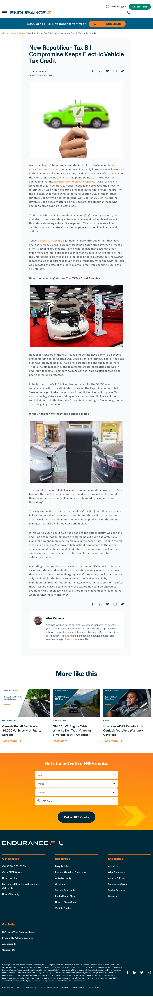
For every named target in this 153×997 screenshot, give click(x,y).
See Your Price (139, 6)
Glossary (60, 884)
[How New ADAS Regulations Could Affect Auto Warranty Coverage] (127, 703)
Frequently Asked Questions (71, 872)
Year (40, 774)
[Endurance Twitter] (141, 973)
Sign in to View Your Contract (18, 932)
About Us (113, 866)
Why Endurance (116, 872)
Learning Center (17, 33)
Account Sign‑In (115, 6)
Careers (112, 896)
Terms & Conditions (78, 988)
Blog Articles (62, 866)
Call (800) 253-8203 (14, 866)
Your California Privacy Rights (27, 988)
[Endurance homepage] (31, 12)
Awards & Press (117, 878)
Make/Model (9, 720)
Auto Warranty (63, 878)
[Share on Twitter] (107, 71)
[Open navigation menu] (4, 13)
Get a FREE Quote (76, 817)
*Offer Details (93, 988)
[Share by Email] (114, 71)
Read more (71, 639)
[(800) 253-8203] (139, 13)
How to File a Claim (66, 902)
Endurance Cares (117, 884)
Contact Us (8, 950)
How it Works (9, 878)
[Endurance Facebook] (127, 973)
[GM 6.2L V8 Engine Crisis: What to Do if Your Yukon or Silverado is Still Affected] (76, 703)
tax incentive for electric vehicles (75, 181)
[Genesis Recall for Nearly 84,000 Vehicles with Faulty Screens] (26, 703)
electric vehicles (48, 240)
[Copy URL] (122, 71)
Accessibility (9, 944)
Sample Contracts (65, 890)
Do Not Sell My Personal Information (54, 988)
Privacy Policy (7, 988)
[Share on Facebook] (92, 71)
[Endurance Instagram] (149, 973)
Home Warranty (11, 894)
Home (5, 33)
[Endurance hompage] (29, 844)
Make (41, 783)
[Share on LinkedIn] (99, 71)
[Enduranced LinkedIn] (134, 973)
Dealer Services (117, 890)
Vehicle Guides (63, 908)
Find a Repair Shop (65, 896)
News (106, 720)
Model (41, 792)
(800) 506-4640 (107, 23)
